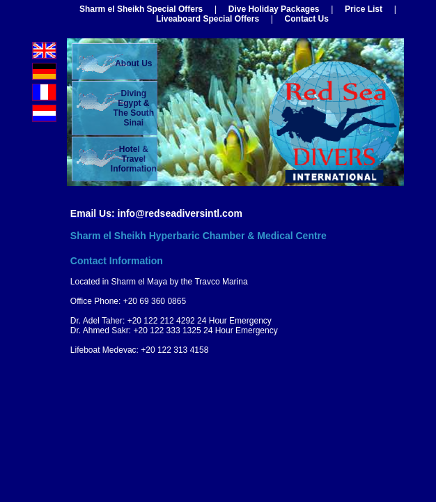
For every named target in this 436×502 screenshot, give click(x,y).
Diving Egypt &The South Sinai (133, 108)
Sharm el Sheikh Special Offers (141, 9)
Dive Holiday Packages (274, 9)
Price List (363, 9)
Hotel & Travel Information (134, 159)
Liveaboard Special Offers (207, 19)
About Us (133, 63)
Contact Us (307, 19)
